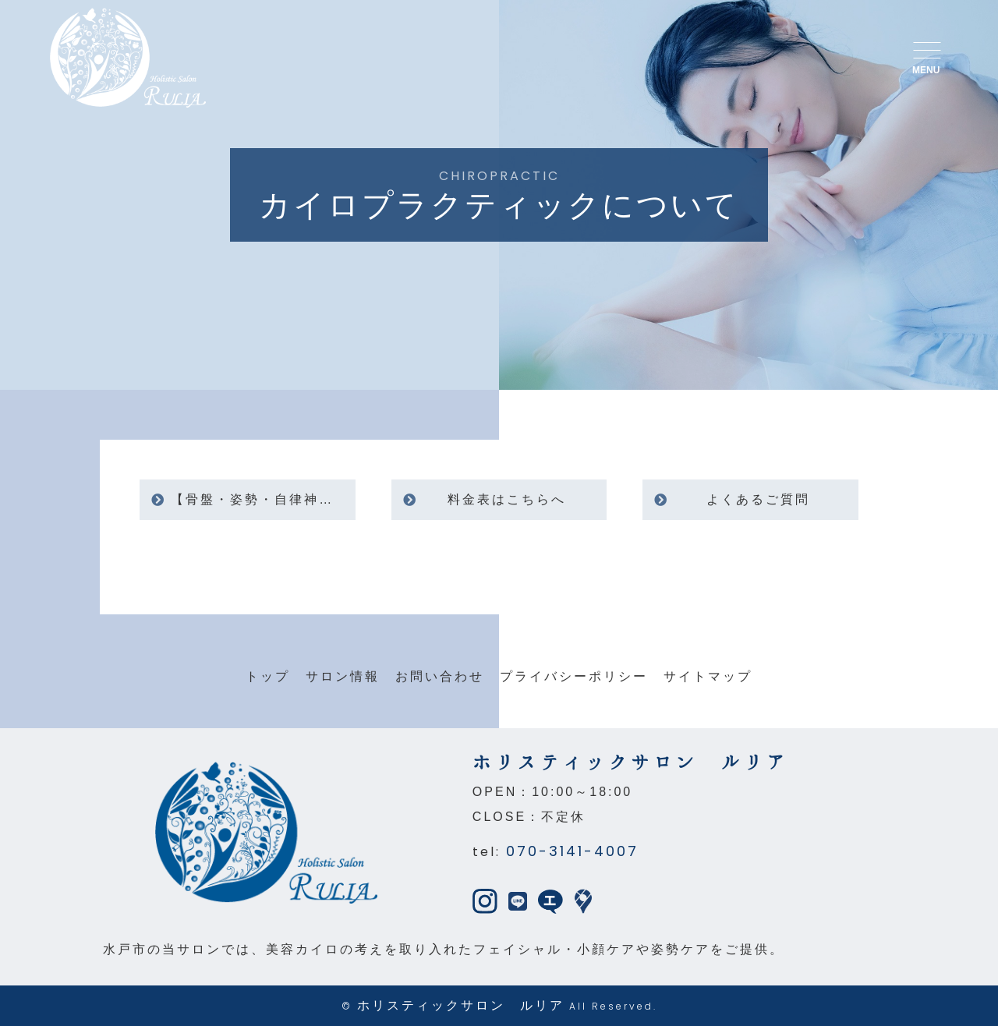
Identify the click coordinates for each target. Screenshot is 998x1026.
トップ (268, 676)
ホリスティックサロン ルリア (460, 1005)
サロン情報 (343, 676)
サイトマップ (708, 676)
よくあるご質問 (758, 499)
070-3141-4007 (572, 851)
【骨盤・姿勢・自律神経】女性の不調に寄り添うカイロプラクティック (263, 499)
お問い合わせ (439, 676)
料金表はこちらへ (507, 499)
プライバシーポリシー (574, 676)
